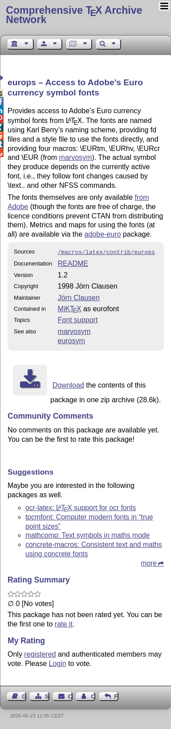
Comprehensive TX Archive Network (74, 14)
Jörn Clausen (79, 297)
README (73, 262)
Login (57, 662)
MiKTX (69, 308)
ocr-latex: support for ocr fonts (80, 507)
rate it (64, 623)
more (149, 562)
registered (40, 653)
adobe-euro (103, 234)
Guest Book (24, 695)
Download (68, 384)
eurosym (71, 340)
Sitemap (47, 695)
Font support (78, 319)
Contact (70, 695)
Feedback (116, 695)
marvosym (75, 157)
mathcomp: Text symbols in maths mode (87, 534)
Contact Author (93, 695)
